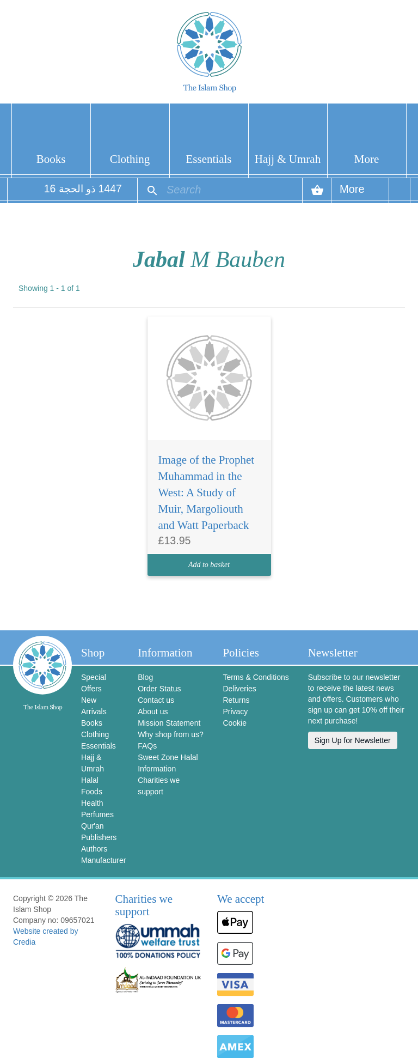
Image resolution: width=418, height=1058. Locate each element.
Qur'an (92, 826)
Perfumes (97, 814)
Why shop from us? (171, 734)
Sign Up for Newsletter (353, 740)
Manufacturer (101, 860)
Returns (236, 700)
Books (51, 159)
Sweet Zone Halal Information (168, 763)
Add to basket (209, 565)
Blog (145, 677)
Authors (94, 848)
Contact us (156, 700)
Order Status (159, 688)
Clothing (130, 159)
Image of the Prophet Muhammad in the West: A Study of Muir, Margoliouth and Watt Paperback (206, 492)
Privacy (235, 711)
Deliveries (239, 688)
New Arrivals (94, 706)
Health (92, 803)
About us (153, 711)
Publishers (98, 837)
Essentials (209, 159)
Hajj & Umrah (288, 159)
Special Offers (93, 683)
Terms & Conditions (255, 677)
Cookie (235, 723)
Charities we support (159, 786)
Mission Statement (169, 723)
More (366, 159)
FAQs (147, 745)
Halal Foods (91, 786)
